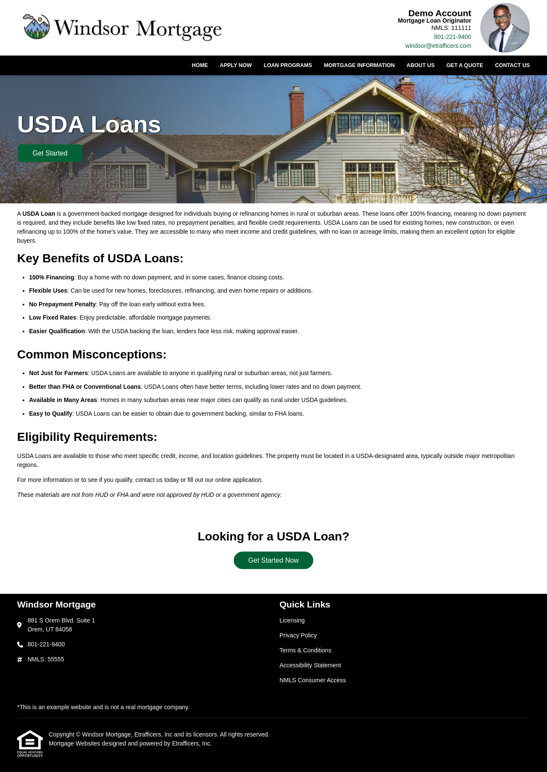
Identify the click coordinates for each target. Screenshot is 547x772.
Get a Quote (465, 65)
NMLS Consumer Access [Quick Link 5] (312, 680)
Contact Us (512, 65)
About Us (420, 65)
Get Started (50, 153)
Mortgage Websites (75, 743)
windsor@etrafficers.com (438, 45)
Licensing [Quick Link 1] (292, 620)
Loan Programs (288, 65)
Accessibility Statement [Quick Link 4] (310, 665)
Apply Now (236, 65)
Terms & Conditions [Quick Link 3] (305, 650)
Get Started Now (273, 560)
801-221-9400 (452, 36)
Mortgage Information (359, 65)
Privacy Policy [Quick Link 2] (298, 635)
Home (200, 65)
